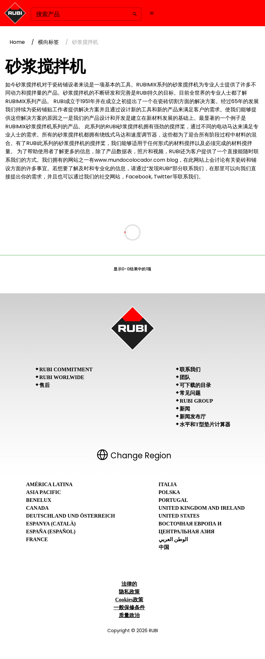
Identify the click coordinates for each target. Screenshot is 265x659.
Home (17, 42)
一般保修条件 (129, 607)
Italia (168, 484)
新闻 (185, 409)
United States (179, 516)
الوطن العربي (173, 539)
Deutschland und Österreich (70, 516)
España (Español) (51, 531)
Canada (37, 508)
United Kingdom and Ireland (202, 508)
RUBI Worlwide (61, 377)
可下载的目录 (195, 385)
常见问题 (190, 393)
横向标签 (48, 42)
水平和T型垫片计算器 (205, 424)
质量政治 (129, 615)
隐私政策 (129, 592)
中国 (164, 547)
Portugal (173, 500)
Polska (169, 492)
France (37, 539)
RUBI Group (196, 401)
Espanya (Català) (51, 523)
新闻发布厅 (193, 416)
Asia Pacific (43, 492)
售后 (44, 385)
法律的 (129, 584)
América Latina (49, 484)
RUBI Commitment (66, 369)
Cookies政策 (129, 599)
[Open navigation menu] (151, 13)
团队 (185, 377)
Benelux (38, 500)
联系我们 (190, 369)
